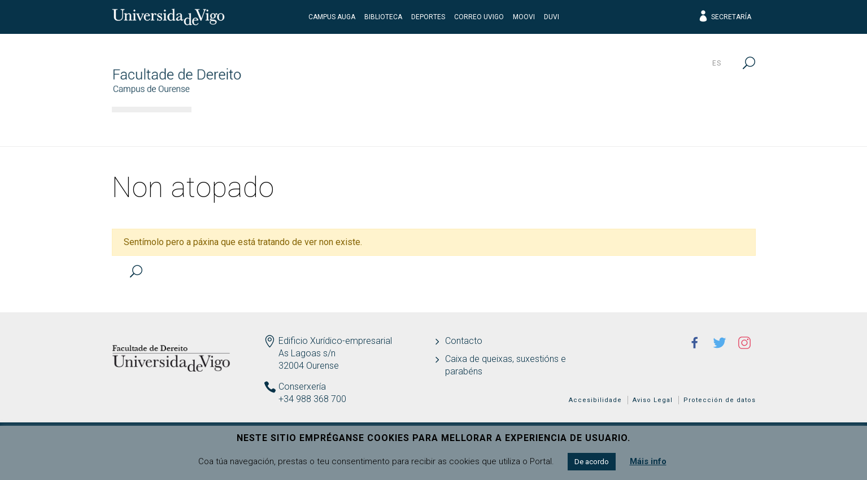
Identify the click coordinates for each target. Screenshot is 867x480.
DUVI (551, 17)
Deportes (428, 17)
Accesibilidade (595, 400)
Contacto (463, 340)
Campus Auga (331, 17)
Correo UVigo (479, 17)
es (716, 63)
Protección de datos (719, 400)
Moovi (524, 17)
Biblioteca (383, 17)
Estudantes (480, 127)
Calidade (623, 127)
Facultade (235, 127)
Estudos (315, 127)
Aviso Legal (653, 400)
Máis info (648, 461)
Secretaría (724, 17)
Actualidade (710, 127)
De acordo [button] (591, 461)
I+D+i (555, 127)
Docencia (393, 127)
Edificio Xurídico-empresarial (335, 340)
